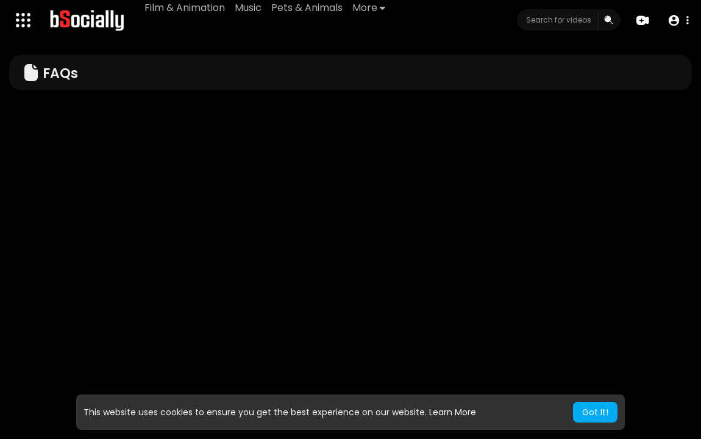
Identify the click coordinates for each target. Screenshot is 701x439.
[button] (678, 20)
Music (248, 8)
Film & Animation (184, 8)
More (368, 8)
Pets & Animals (307, 8)
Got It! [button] (595, 412)
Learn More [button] (452, 412)
